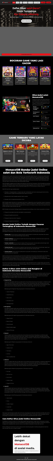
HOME (14, 2)
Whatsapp (21, 17)
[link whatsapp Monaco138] (25, 457)
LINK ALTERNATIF (37, 2)
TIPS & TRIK (25, 2)
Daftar (48, 2)
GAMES (17, 2)
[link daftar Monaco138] (6, 2)
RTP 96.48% (45, 160)
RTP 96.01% (20, 160)
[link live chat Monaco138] (27, 457)
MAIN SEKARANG (26, 20)
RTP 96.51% (7, 160)
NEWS (21, 2)
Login (43, 2)
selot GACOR (30, 2)
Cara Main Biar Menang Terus (26, 53)
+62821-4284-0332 (45, 128)
